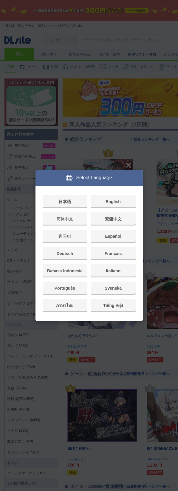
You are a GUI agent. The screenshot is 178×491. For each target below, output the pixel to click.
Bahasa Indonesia (65, 270)
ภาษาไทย (64, 305)
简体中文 (64, 219)
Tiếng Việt (113, 305)
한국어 (64, 236)
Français (113, 253)
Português (65, 288)
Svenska (113, 288)
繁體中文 (113, 219)
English (113, 201)
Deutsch (65, 253)
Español (113, 236)
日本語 (64, 201)
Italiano (113, 270)
